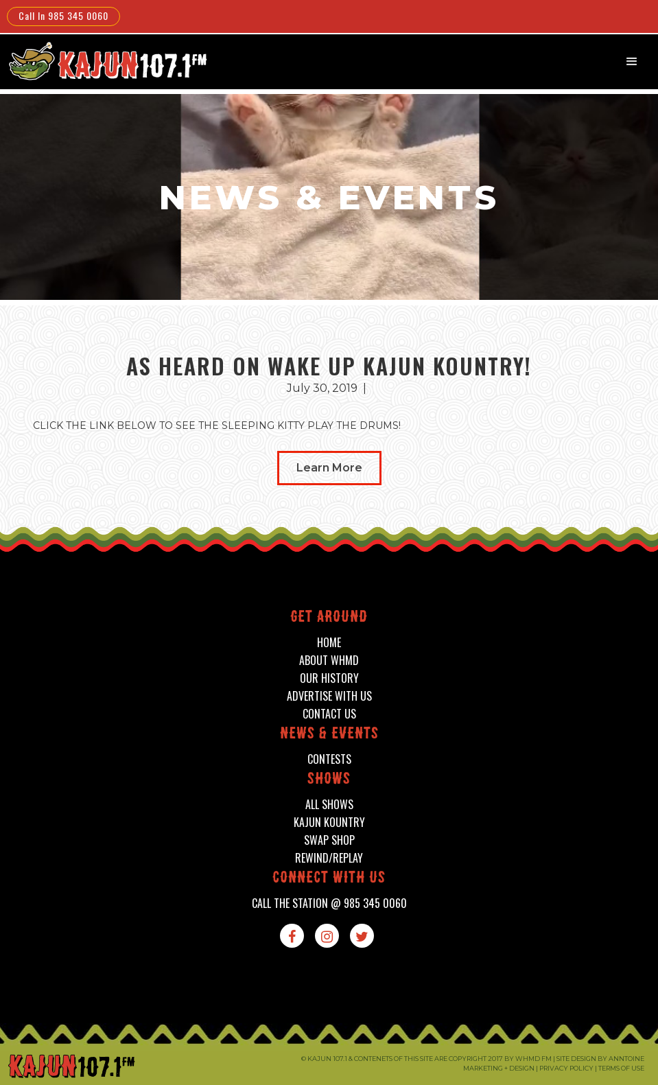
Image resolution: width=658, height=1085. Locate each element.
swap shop (329, 840)
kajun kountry (329, 822)
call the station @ (329, 903)
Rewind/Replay (329, 858)
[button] (632, 61)
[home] (106, 60)
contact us (329, 714)
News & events (329, 734)
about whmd (329, 660)
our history (329, 678)
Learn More (329, 467)
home (329, 642)
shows (329, 780)
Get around (329, 618)
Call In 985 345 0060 (63, 15)
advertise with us (329, 696)
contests (329, 759)
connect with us (329, 879)
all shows (329, 804)
